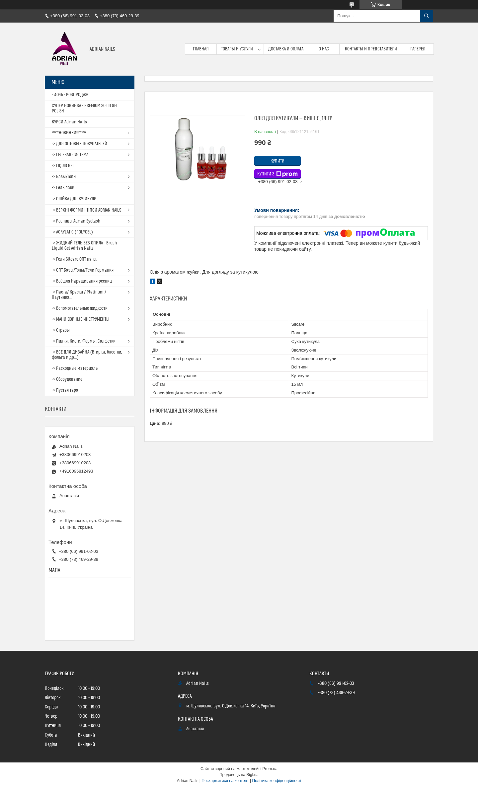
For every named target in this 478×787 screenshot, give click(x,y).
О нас (324, 49)
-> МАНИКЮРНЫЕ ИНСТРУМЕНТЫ (81, 319)
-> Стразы (61, 330)
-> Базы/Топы (64, 176)
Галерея (418, 49)
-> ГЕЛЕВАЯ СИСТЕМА (70, 155)
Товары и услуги (237, 49)
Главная (201, 49)
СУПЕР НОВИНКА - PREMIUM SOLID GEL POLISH (85, 108)
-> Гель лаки (63, 187)
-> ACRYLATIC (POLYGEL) (72, 232)
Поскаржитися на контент (225, 780)
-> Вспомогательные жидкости (80, 308)
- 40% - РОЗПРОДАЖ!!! (72, 95)
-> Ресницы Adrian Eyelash (76, 221)
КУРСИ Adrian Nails (69, 122)
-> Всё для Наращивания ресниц (82, 281)
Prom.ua (270, 768)
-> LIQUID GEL (63, 165)
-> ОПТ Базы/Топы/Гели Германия (83, 270)
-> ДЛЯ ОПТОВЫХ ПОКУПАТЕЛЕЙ (79, 144)
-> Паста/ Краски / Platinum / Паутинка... (79, 295)
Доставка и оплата (285, 49)
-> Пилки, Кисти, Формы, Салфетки (84, 341)
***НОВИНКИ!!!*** (69, 133)
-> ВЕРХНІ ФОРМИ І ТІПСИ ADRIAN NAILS (86, 210)
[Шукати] (426, 16)
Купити (277, 161)
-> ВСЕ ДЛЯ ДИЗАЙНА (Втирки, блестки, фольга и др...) (87, 355)
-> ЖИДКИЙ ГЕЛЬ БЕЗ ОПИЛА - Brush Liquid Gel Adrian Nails (84, 245)
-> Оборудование (67, 379)
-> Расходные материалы (75, 368)
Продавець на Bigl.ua (239, 774)
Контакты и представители (371, 49)
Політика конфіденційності (276, 780)
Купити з (277, 174)
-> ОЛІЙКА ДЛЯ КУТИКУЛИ (74, 199)
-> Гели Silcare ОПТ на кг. (74, 259)
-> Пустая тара (65, 390)
